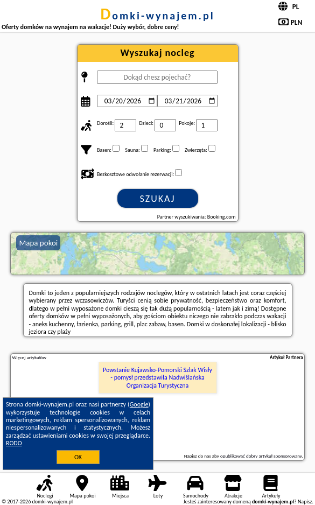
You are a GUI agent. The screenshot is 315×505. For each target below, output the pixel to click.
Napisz (305, 501)
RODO (14, 443)
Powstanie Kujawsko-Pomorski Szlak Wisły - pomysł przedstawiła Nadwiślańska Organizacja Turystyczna (157, 377)
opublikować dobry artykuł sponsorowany (261, 456)
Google (139, 404)
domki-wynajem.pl (157, 15)
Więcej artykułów (29, 357)
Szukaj (158, 199)
